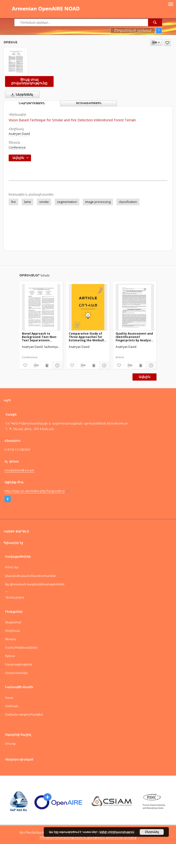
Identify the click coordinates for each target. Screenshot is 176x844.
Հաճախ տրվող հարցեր (24, 714)
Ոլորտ (10, 656)
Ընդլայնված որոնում (132, 30)
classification (128, 202)
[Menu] (170, 4)
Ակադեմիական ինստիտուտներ (30, 576)
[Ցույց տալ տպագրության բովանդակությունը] (46, 365)
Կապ (9, 697)
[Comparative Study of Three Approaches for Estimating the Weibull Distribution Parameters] (88, 307)
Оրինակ (11, 706)
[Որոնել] (155, 22)
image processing (98, 202)
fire (13, 202)
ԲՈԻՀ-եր (12, 567)
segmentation (67, 202)
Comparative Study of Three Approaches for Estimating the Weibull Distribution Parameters (88, 336)
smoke (44, 202)
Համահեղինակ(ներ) (21, 647)
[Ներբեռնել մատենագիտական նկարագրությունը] (35, 365)
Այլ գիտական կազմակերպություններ (35, 584)
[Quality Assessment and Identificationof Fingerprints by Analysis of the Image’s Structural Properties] (135, 307)
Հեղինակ (12, 631)
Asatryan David (19, 134)
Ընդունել (152, 832)
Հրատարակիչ (16, 673)
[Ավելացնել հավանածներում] (167, 42)
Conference (17, 147)
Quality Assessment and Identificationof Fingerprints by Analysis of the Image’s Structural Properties (134, 336)
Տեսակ (10, 639)
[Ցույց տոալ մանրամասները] (56, 365)
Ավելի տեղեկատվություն (116, 832)
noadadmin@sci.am (19, 470)
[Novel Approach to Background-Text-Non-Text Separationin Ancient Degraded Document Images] (41, 307)
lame (27, 202)
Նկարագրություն (18, 664)
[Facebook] (8, 499)
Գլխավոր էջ (13, 543)
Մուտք (10, 743)
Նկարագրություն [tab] (32, 103)
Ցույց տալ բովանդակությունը (29, 81)
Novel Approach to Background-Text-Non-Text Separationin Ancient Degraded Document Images (39, 336)
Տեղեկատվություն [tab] (88, 103)
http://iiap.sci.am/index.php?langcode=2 (35, 491)
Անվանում (13, 622)
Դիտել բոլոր (14, 597)
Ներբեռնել (21, 94)
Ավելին (144, 377)
